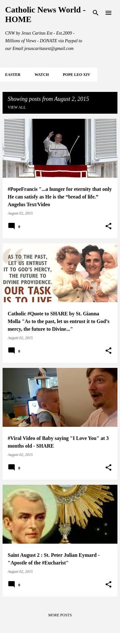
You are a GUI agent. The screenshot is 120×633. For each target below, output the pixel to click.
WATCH (42, 74)
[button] (108, 226)
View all (17, 107)
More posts (60, 615)
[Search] (96, 12)
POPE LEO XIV (76, 74)
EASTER (12, 74)
